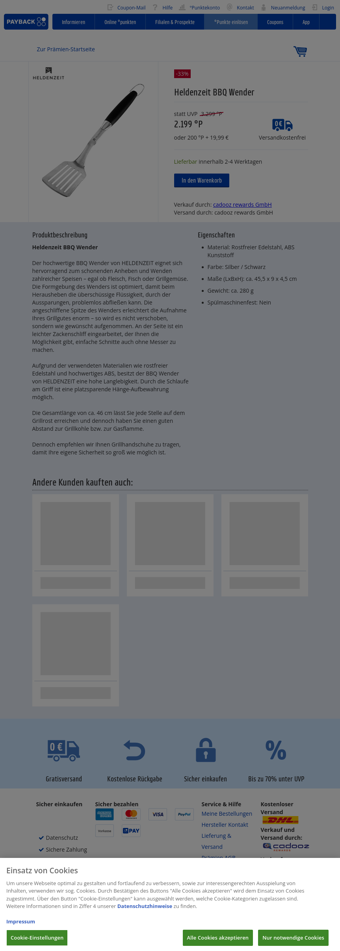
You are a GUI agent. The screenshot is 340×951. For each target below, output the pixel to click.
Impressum (20, 927)
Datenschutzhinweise (145, 912)
